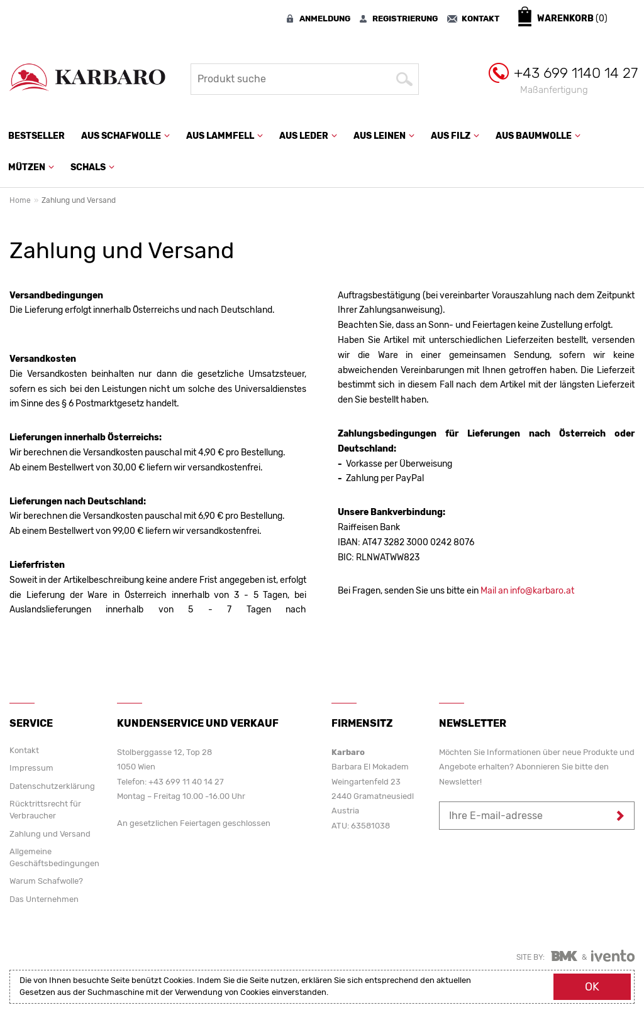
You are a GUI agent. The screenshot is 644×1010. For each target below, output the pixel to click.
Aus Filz (455, 136)
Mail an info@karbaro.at (527, 590)
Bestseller (36, 136)
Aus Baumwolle (538, 136)
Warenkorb (572, 18)
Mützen (31, 167)
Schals (92, 167)
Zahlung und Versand (50, 834)
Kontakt (24, 750)
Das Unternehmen (44, 899)
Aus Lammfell (224, 136)
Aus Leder (308, 136)
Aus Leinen (383, 136)
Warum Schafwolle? (46, 881)
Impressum (31, 768)
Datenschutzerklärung (52, 786)
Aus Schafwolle (125, 136)
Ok (592, 987)
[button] (165, 134)
